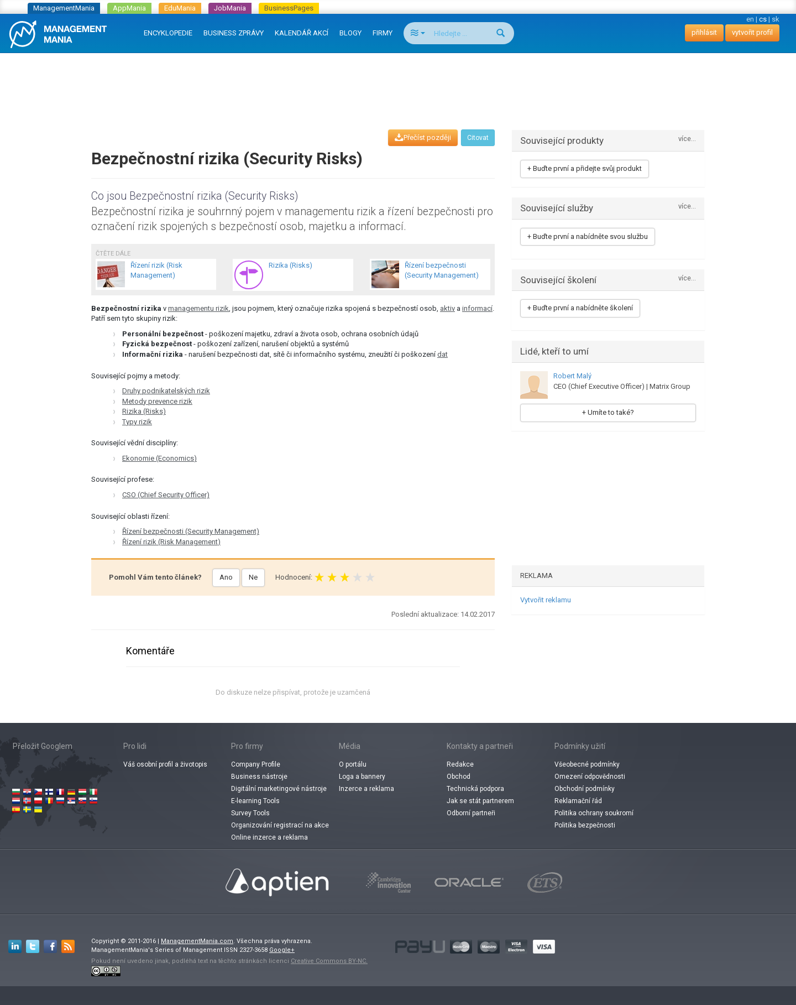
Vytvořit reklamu (545, 600)
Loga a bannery (362, 776)
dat (442, 354)
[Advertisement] (398, 81)
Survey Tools (250, 813)
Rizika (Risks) (144, 411)
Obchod (458, 776)
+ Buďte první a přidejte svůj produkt (584, 168)
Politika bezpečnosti (584, 825)
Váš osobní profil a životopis (165, 764)
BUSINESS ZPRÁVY (233, 33)
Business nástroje (259, 776)
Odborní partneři (471, 813)
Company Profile (255, 764)
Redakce (460, 764)
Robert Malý (572, 376)
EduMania (180, 8)
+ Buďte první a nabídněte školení (580, 308)
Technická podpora (475, 789)
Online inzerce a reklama (269, 837)
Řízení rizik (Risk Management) (171, 542)
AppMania (129, 8)
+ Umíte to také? (608, 412)
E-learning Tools (255, 801)
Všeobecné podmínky (587, 764)
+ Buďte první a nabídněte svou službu (587, 236)
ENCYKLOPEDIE (168, 33)
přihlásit (704, 32)
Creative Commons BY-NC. (329, 961)
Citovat (478, 138)
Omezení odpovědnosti (589, 776)
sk (775, 19)
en (750, 19)
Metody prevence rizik (157, 401)
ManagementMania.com (197, 941)
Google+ (282, 950)
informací (477, 308)
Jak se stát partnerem (480, 801)
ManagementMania (64, 8)
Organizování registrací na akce (280, 825)
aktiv (447, 308)
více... (687, 139)
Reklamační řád (578, 801)
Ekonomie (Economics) (159, 458)
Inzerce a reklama (366, 789)
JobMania (230, 8)
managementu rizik (198, 308)
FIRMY (382, 33)
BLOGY (350, 33)
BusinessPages (288, 8)
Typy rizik (137, 422)
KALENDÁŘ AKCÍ (301, 33)
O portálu (352, 764)
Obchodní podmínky (584, 789)
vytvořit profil (752, 32)
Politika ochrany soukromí (593, 813)
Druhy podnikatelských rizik (166, 391)
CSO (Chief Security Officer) (166, 495)
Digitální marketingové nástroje (279, 789)
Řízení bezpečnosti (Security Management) (190, 531)
